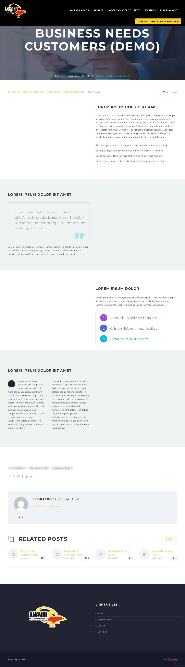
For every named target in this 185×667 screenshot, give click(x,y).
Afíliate (98, 10)
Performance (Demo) (73, 91)
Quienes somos (104, 619)
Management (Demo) (62, 468)
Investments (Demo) (39, 468)
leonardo (15, 91)
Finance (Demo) (18, 468)
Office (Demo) (53, 91)
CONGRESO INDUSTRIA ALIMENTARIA (158, 21)
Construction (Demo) (33, 91)
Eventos (150, 10)
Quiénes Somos (79, 10)
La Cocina (102, 631)
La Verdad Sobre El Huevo (124, 10)
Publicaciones (169, 10)
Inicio (100, 613)
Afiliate (101, 625)
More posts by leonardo (48, 506)
